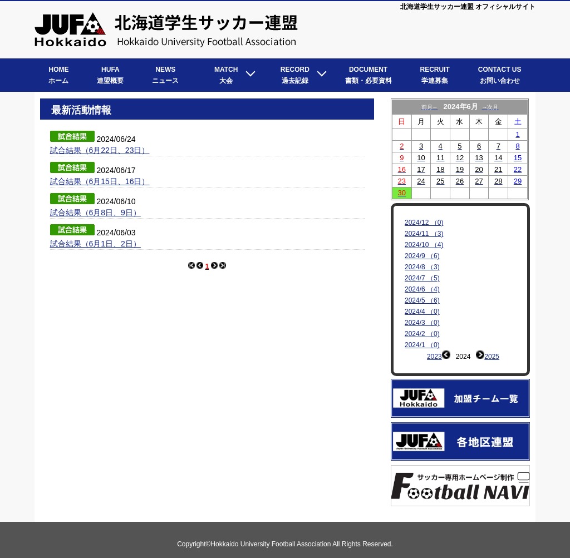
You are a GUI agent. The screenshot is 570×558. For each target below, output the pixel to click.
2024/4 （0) (422, 311)
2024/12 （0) (424, 222)
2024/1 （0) (422, 345)
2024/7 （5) (422, 278)
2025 (491, 357)
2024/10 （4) (424, 245)
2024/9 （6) (422, 256)
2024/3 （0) (422, 323)
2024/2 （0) (422, 334)
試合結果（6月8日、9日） (95, 212)
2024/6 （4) (422, 289)
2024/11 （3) (424, 234)
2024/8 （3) (422, 267)
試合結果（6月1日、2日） (95, 243)
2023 (434, 357)
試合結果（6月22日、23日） (100, 150)
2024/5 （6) (422, 300)
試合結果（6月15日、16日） (100, 181)
